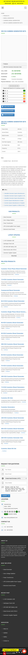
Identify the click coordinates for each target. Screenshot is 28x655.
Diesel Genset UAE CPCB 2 (10, 249)
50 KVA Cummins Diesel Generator (12, 355)
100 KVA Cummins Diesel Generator (12, 376)
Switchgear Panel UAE (8, 243)
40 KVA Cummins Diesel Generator (12, 322)
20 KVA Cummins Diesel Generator (12, 333)
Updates (5, 632)
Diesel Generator (8, 18)
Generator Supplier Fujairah (9, 252)
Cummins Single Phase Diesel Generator (14, 312)
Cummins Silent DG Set (8, 448)
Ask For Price (8, 106)
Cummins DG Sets (7, 398)
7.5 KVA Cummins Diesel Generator (12, 279)
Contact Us (6, 640)
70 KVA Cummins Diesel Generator (12, 365)
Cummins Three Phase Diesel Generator (14, 269)
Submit (5, 495)
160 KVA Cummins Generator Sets (12, 438)
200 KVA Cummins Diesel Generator (12, 428)
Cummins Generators (8, 407)
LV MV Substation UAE (8, 240)
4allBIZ (13, 653)
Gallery (5, 636)
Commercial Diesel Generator (10, 290)
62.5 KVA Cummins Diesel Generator (12, 301)
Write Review (8, 114)
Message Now (8, 110)
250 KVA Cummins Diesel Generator (12, 344)
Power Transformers (8, 223)
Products (6, 15)
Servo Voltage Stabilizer (9, 220)
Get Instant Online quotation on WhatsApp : (14, 2)
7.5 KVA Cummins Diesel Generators (12, 387)
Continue (17, 274)
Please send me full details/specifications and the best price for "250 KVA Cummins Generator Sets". (15, 489)
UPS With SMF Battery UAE (10, 246)
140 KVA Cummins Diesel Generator (12, 418)
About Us (5, 628)
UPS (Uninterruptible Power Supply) (11, 226)
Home (2, 13)
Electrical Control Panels (9, 229)
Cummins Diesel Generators (11, 20)
